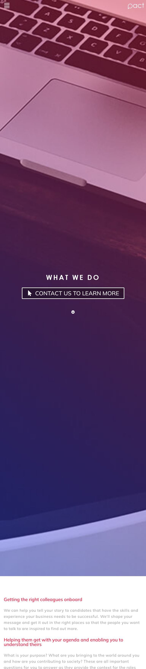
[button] (59, 6)
